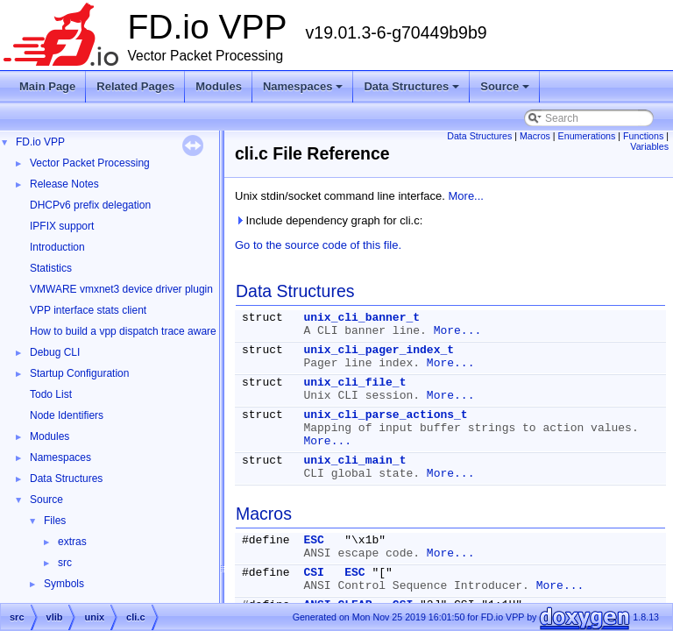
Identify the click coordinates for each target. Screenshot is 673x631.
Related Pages (135, 86)
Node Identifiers (66, 415)
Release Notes (64, 184)
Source (506, 91)
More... (466, 195)
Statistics (51, 268)
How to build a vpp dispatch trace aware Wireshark (148, 331)
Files (55, 520)
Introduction (57, 247)
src (65, 563)
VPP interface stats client (88, 310)
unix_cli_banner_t (361, 317)
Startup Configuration (79, 373)
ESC (313, 540)
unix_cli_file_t (354, 382)
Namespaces (304, 91)
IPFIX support (62, 226)
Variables (649, 146)
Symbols (64, 584)
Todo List (51, 394)
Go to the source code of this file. (318, 245)
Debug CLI (55, 352)
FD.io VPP (40, 142)
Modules (218, 86)
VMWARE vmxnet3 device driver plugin (121, 289)
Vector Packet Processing (90, 163)
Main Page (47, 86)
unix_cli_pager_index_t (378, 350)
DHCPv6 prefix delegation (90, 205)
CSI (313, 572)
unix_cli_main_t (354, 460)
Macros (535, 136)
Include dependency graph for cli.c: (328, 220)
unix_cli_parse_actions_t (385, 415)
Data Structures (413, 91)
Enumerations (587, 136)
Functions (643, 136)
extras (72, 541)
